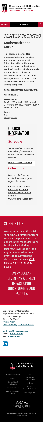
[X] (16, 406)
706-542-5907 (14, 336)
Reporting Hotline (30, 392)
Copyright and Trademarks (13, 383)
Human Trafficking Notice (12, 393)
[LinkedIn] (30, 406)
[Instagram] (19, 406)
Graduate (8, 115)
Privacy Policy (9, 322)
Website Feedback (13, 388)
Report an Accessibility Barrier (30, 388)
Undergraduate (10, 117)
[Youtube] (26, 406)
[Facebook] (13, 406)
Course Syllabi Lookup (19, 186)
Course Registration (18, 189)
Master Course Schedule (20, 162)
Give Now (24, 24)
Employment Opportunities (30, 378)
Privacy (30, 383)
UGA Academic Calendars (20, 198)
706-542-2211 (16, 334)
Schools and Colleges (13, 374)
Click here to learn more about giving (19, 263)
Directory (30, 374)
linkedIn (5, 343)
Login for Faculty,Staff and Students (18, 324)
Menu (4, 24)
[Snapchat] (23, 406)
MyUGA (12, 378)
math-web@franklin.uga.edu (15, 331)
